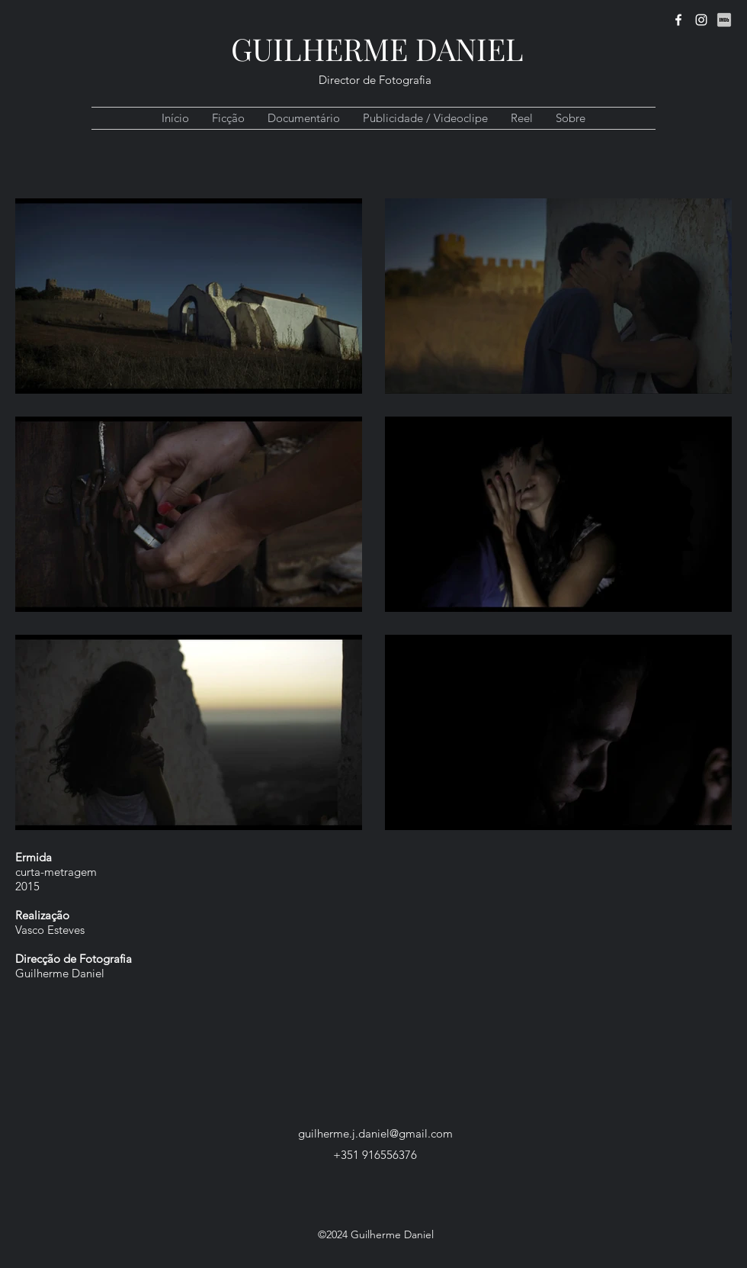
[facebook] (678, 19)
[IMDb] (724, 19)
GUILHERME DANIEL (377, 48)
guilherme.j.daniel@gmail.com (375, 1133)
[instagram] (701, 19)
